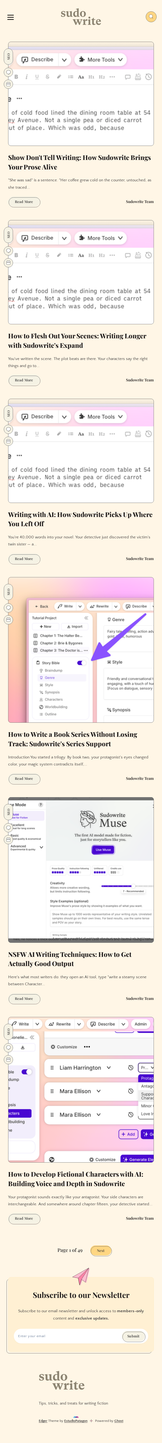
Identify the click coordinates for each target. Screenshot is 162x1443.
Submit (133, 1336)
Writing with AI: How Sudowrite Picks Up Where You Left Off (80, 519)
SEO (8, 56)
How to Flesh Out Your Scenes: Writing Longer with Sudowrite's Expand (77, 340)
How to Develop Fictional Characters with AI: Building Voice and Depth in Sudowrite (75, 1179)
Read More (27, 202)
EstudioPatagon (76, 1421)
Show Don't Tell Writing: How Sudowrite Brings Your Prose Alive (79, 162)
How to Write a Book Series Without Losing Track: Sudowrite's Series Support (72, 739)
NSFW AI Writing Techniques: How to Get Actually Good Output (69, 959)
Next (101, 1250)
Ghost (118, 1421)
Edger (43, 1421)
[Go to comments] (8, 72)
